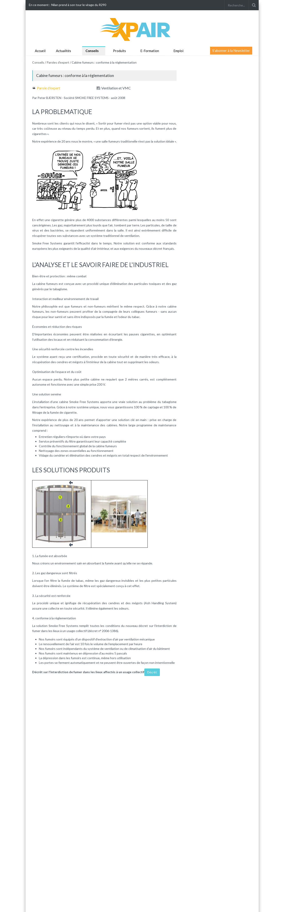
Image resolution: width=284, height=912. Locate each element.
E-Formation (149, 51)
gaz (60, 225)
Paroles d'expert (58, 62)
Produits (119, 51)
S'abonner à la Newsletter (231, 50)
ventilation (131, 236)
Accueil (40, 51)
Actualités (63, 51)
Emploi (178, 51)
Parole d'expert (48, 88)
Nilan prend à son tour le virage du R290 (78, 5)
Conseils (92, 51)
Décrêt (152, 672)
